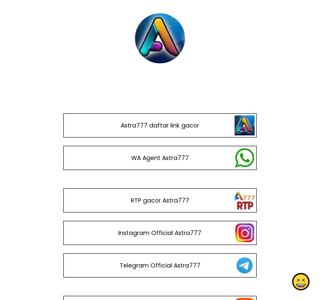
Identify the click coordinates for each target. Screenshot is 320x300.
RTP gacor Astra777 (160, 200)
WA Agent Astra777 (160, 158)
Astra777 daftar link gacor (160, 125)
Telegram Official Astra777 (160, 265)
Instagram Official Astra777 (159, 233)
